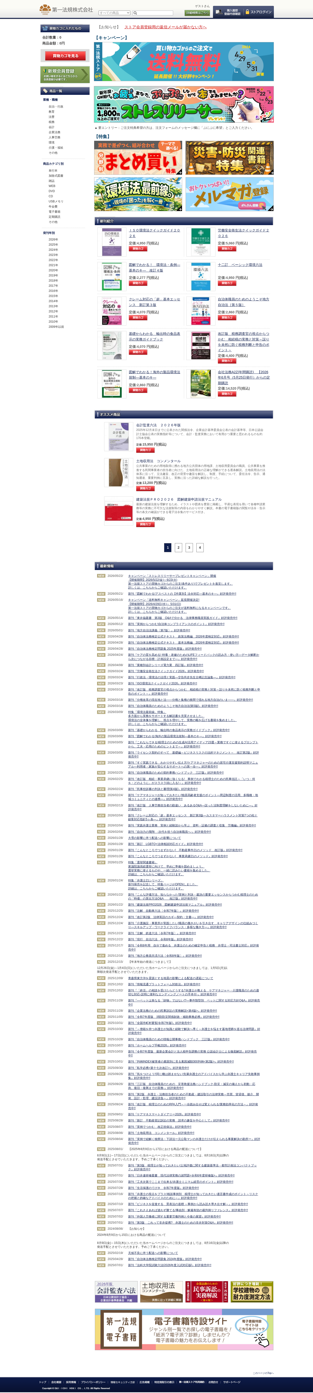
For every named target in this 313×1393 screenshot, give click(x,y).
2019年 (53, 275)
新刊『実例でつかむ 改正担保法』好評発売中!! (159, 1127)
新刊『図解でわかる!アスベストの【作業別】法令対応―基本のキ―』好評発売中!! (182, 593)
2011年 (53, 316)
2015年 (53, 296)
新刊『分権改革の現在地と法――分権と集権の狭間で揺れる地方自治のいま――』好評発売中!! (190, 700)
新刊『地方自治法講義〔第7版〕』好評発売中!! (159, 630)
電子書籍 (54, 211)
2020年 (53, 270)
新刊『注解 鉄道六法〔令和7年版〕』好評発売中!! (162, 933)
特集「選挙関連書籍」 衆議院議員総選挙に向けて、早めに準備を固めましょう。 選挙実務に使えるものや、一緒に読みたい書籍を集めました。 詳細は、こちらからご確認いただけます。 (169, 868)
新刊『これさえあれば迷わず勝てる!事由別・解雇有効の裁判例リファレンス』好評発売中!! (188, 1210)
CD (51, 196)
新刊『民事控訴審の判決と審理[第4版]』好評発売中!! (163, 789)
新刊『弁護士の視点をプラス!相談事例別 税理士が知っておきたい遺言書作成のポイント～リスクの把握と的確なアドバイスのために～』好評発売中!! (193, 1196)
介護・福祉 (56, 147)
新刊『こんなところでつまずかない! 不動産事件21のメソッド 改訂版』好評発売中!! (185, 850)
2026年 (53, 239)
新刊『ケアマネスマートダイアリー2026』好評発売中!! (164, 1114)
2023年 (53, 255)
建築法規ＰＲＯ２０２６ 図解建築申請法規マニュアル (179, 499)
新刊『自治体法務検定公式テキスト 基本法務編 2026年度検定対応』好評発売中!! (183, 642)
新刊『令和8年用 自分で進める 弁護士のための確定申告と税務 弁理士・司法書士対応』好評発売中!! (193, 947)
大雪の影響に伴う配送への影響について (154, 838)
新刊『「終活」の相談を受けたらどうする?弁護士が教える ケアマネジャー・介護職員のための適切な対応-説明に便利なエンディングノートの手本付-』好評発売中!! (193, 992)
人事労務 (54, 137)
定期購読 (54, 217)
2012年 (53, 311)
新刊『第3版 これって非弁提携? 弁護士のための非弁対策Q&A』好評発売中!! (180, 1222)
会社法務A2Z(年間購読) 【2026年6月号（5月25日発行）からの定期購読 (244, 377)
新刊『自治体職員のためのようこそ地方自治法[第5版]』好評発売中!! (173, 706)
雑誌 (52, 181)
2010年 (53, 321)
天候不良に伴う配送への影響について (153, 1253)
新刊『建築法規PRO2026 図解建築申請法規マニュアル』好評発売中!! (175, 904)
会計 (52, 127)
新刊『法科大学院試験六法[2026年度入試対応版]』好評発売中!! (169, 1265)
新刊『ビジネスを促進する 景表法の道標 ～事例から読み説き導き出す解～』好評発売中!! (188, 1204)
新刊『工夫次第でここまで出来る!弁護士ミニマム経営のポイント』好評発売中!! (180, 1182)
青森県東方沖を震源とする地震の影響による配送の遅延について (170, 978)
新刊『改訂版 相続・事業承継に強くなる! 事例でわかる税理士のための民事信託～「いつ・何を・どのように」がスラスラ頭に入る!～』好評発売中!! (191, 781)
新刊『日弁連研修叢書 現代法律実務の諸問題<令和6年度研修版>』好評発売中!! (181, 1175)
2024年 (53, 250)
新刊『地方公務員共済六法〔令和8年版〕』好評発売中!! (165, 955)
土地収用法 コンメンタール (158, 461)
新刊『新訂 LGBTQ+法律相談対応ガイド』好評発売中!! (165, 844)
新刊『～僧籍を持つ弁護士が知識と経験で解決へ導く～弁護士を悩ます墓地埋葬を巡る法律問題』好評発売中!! (194, 1031)
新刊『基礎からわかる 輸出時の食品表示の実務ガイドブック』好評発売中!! (179, 730)
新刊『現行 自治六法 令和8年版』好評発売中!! (160, 939)
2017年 (53, 285)
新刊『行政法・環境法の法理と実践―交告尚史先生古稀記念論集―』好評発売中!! (181, 677)
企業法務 (54, 132)
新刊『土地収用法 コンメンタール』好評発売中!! (161, 1133)
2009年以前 (56, 327)
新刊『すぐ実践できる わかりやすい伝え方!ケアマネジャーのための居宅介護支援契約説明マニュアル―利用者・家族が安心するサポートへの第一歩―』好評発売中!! (193, 764)
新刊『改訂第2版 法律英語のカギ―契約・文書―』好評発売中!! (170, 917)
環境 (52, 142)
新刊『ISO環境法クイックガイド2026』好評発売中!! (162, 683)
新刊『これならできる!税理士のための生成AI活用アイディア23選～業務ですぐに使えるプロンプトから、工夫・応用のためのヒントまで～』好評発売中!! (193, 744)
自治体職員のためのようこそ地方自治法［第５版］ (243, 302)
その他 (53, 152)
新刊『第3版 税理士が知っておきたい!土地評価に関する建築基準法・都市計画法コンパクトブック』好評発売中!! (192, 1167)
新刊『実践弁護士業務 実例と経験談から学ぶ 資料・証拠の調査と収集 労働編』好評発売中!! (192, 825)
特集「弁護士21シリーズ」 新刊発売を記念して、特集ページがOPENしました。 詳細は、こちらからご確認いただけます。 (163, 884)
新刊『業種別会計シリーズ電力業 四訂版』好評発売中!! (165, 665)
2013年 (53, 306)
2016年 (53, 291)
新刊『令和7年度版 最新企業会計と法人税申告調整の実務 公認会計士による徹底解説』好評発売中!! (192, 1053)
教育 (52, 111)
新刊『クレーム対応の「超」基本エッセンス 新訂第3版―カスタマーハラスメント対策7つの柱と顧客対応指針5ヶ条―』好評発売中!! (192, 817)
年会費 (53, 206)
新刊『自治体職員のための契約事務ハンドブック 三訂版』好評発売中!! (176, 772)
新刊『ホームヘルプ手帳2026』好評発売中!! (157, 1045)
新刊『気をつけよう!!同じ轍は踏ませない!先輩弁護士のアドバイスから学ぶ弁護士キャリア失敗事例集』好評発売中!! (194, 1076)
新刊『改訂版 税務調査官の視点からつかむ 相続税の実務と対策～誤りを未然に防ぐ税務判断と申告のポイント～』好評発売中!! (194, 691)
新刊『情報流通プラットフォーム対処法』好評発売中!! (164, 984)
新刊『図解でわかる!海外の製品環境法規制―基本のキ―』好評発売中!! (175, 736)
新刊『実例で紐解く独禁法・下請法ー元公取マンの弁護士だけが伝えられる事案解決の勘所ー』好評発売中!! (194, 1141)
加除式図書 (56, 175)
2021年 (53, 265)
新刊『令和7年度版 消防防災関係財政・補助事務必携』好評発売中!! (173, 1017)
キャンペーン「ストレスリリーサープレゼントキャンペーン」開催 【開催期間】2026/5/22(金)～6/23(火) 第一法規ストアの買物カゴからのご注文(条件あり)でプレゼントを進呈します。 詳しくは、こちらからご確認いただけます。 (180, 582)
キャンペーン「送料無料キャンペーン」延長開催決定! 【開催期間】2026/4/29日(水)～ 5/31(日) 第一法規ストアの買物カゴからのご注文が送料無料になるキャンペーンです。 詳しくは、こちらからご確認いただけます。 (179, 606)
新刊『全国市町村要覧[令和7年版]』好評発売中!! (160, 1023)
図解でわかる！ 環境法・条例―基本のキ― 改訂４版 (154, 267)
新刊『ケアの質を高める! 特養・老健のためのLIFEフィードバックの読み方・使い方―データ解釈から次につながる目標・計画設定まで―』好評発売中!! (193, 656)
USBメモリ (56, 201)
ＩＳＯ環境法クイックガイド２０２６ (154, 233)
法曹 (52, 117)
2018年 (53, 280)
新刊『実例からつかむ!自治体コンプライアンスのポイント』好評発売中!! (176, 624)
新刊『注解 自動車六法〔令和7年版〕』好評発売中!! (163, 910)
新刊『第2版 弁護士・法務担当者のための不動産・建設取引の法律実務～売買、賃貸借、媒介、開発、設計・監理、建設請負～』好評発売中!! (193, 1096)
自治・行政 (56, 106)
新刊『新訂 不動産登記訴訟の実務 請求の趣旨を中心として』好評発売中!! (179, 1120)
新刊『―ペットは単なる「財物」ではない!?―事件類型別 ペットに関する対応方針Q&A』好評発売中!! (194, 1002)
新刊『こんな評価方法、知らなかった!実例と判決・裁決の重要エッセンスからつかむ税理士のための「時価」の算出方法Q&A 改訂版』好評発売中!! (193, 896)
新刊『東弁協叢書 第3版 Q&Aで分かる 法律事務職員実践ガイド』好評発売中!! (182, 618)
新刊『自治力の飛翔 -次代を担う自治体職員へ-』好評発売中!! (169, 832)
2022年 (53, 260)
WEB (52, 186)
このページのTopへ (263, 1373)
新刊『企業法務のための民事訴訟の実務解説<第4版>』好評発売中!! (172, 1010)
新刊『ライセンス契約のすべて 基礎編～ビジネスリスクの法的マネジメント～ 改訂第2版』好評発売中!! (193, 754)
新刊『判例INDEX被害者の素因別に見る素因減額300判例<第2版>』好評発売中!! (181, 1061)
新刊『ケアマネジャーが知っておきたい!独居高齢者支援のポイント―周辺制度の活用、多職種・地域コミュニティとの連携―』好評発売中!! (193, 797)
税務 (52, 122)
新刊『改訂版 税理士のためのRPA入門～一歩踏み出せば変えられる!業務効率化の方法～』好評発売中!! (193, 1106)
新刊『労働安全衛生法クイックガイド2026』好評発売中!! (166, 671)
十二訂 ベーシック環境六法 (240, 265)
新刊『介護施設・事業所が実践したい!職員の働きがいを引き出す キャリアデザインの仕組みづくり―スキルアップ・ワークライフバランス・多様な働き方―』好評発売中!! (193, 925)
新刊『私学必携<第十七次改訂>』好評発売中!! (158, 1068)
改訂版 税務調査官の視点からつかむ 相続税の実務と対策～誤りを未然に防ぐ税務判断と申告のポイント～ (243, 342)
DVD (52, 191)
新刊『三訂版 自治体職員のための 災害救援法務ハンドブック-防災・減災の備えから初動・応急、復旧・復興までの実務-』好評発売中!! (191, 1086)
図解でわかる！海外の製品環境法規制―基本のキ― (154, 374)
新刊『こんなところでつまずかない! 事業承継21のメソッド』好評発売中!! (178, 856)
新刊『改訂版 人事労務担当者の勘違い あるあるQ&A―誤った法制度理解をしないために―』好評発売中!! (192, 807)
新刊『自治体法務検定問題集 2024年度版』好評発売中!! (165, 1259)
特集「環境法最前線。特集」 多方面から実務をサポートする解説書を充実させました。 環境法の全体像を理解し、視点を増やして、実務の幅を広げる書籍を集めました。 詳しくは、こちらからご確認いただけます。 (182, 718)
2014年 (53, 301)
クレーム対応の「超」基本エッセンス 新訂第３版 (154, 302)
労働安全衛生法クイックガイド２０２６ (243, 233)
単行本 (53, 170)
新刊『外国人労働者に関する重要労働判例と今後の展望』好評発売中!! (174, 1216)
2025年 (53, 244)
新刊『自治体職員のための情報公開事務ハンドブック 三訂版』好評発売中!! (179, 1039)
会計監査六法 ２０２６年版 (158, 425)
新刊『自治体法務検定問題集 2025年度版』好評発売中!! (165, 648)
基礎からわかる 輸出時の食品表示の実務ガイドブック (154, 336)
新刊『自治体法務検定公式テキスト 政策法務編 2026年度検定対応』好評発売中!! (183, 636)
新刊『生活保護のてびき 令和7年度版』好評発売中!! (163, 1188)
